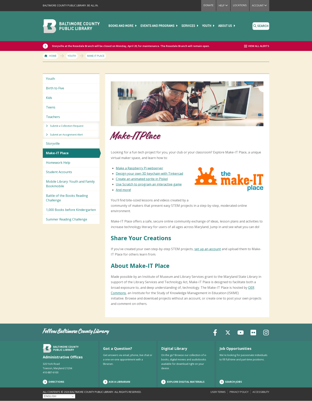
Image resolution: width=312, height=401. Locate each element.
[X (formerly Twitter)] (228, 332)
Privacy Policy (239, 392)
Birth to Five (55, 88)
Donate (209, 5)
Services (190, 26)
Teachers (53, 117)
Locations (240, 5)
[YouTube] (240, 332)
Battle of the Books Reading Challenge (67, 197)
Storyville (53, 143)
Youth (208, 26)
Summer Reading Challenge (66, 219)
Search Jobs (230, 382)
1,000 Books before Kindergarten (71, 210)
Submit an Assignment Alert (66, 134)
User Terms (218, 392)
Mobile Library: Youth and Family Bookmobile (70, 183)
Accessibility (261, 392)
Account (260, 5)
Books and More (122, 26)
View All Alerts (258, 46)
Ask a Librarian (116, 382)
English (50, 396)
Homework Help (58, 162)
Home (53, 56)
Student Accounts (59, 172)
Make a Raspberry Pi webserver (139, 168)
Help (224, 5)
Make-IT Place (57, 153)
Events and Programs (159, 26)
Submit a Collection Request (66, 126)
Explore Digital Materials (183, 382)
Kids (49, 98)
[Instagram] (266, 332)
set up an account (207, 249)
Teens (50, 107)
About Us (227, 26)
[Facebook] (215, 332)
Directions (53, 382)
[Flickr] (253, 332)
